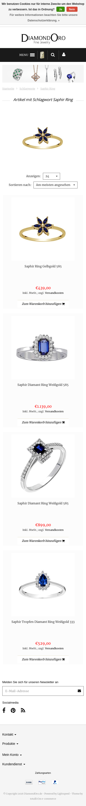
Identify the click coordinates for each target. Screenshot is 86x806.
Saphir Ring (47, 88)
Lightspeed (63, 793)
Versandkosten (54, 293)
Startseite (8, 88)
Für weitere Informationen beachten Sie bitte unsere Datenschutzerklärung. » (44, 17)
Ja (60, 9)
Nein (72, 9)
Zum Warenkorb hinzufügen (43, 304)
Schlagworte (27, 88)
